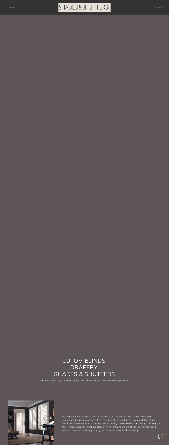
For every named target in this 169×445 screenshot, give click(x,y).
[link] (84, 7)
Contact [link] (156, 7)
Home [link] (12, 7)
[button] (160, 436)
